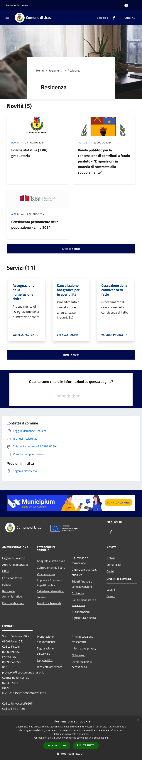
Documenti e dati (13, 603)
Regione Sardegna (17, 5)
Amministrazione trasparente (82, 639)
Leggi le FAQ (45, 660)
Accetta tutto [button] (57, 745)
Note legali (78, 655)
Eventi (110, 596)
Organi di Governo (13, 558)
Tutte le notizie (71, 248)
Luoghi (110, 589)
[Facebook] (112, 17)
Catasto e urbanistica (50, 591)
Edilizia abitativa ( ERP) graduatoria (29, 152)
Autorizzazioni (81, 612)
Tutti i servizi (71, 355)
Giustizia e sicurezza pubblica (84, 572)
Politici (6, 584)
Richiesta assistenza (49, 667)
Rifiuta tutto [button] (86, 745)
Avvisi (15, 142)
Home (40, 70)
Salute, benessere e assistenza (84, 602)
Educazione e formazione (80, 560)
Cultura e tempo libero (51, 567)
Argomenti (55, 70)
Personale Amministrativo (12, 594)
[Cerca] (134, 18)
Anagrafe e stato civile (51, 561)
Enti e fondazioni (12, 578)
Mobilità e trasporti (49, 603)
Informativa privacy (84, 648)
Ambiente (78, 593)
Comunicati (113, 564)
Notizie (82, 142)
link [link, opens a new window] (107, 737)
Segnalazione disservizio (45, 651)
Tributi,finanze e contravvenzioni (82, 584)
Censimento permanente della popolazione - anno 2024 (34, 224)
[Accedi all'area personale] (126, 5)
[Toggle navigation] (7, 17)
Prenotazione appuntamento (46, 639)
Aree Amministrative (15, 564)
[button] (71, 754)
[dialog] (71, 738)
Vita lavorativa (46, 574)
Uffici (5, 571)
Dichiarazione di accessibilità (82, 664)
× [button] (137, 719)
